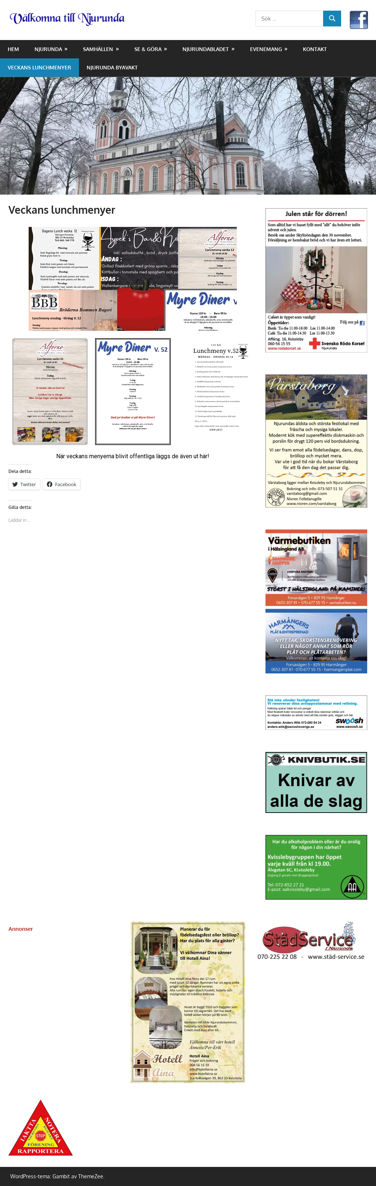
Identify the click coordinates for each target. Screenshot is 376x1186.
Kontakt (315, 49)
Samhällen (98, 49)
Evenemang (266, 49)
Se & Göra (148, 49)
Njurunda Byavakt (112, 67)
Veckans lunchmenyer (39, 67)
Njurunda (48, 49)
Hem (13, 49)
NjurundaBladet (205, 49)
